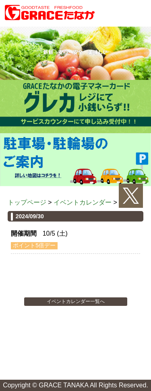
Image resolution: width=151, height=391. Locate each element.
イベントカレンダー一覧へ (76, 301)
